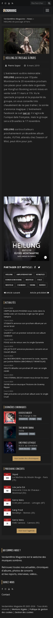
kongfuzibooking (14, 280)
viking (32, 285)
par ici (26, 113)
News (29, 19)
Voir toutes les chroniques (26, 458)
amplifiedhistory (24, 274)
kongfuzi (40, 274)
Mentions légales (19, 609)
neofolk (29, 280)
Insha (21, 430)
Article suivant (12, 292)
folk (39, 280)
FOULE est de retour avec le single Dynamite (24, 342)
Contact (6, 594)
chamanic (21, 285)
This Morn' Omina (26, 427)
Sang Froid (17, 510)
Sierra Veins (18, 500)
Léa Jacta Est (18, 487)
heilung (9, 274)
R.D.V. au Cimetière (28, 445)
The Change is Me (27, 415)
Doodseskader (25, 413)
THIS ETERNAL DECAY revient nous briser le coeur (26, 378)
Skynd (15, 474)
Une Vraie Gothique (27, 442)
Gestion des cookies (24, 612)
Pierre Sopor (14, 65)
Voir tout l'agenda (27, 530)
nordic (42, 285)
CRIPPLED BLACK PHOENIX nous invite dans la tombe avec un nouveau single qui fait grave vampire (24, 314)
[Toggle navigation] (47, 10)
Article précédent (39, 292)
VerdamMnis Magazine (14, 19)
